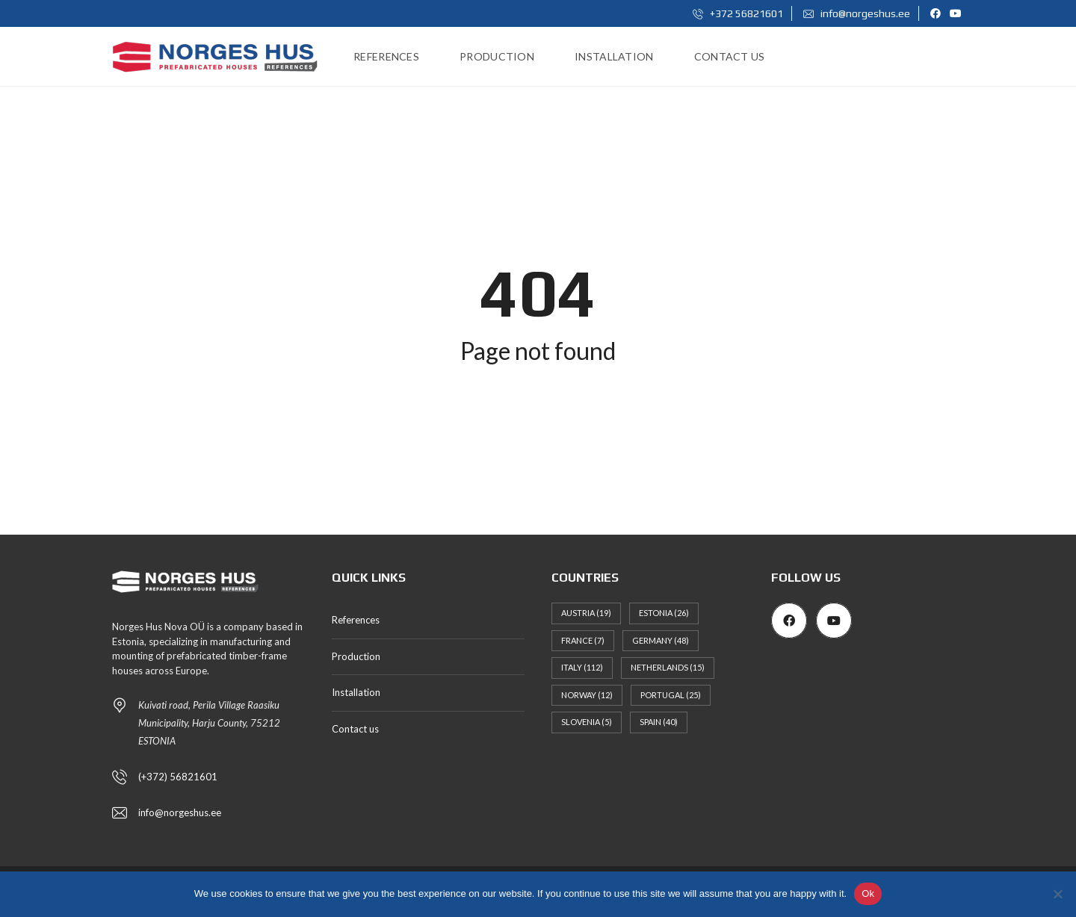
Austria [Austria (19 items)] (586, 613)
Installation (356, 692)
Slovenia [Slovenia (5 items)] (586, 722)
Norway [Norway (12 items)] (587, 695)
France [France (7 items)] (583, 640)
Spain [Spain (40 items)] (659, 722)
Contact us (355, 729)
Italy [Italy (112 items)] (582, 667)
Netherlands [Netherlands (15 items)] (668, 667)
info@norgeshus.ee (856, 13)
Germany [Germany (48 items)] (660, 640)
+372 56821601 (738, 13)
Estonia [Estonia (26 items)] (664, 613)
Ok (868, 893)
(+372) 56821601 (177, 777)
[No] (1057, 893)
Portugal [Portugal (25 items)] (670, 695)
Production (356, 656)
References (356, 620)
